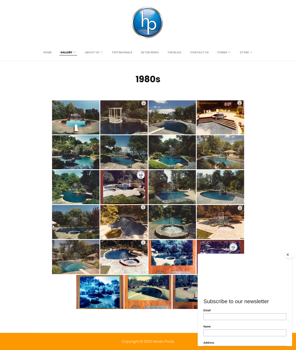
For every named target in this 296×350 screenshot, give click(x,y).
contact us (199, 52)
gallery (66, 52)
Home (47, 52)
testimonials (122, 52)
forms (222, 52)
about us (92, 52)
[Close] (289, 255)
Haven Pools (163, 341)
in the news (150, 52)
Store (244, 52)
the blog (174, 52)
